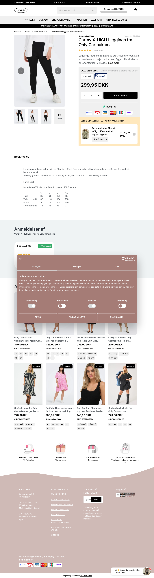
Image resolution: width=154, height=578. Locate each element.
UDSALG (43, 19)
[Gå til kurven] (135, 10)
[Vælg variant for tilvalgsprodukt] (100, 139)
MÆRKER (82, 19)
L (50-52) (81, 358)
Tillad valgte (77, 317)
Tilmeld (96, 499)
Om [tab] (117, 267)
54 (21, 358)
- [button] (84, 95)
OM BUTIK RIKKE (58, 494)
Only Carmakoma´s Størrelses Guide (119, 70)
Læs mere (114, 63)
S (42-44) (82, 354)
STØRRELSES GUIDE (116, 19)
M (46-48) (92, 354)
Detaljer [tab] (77, 267)
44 (21, 354)
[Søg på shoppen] (92, 10)
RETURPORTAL (58, 514)
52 (16, 358)
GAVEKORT (96, 19)
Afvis (38, 317)
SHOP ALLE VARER (62, 19)
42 (16, 354)
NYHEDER (30, 19)
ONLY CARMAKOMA (86, 36)
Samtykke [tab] (37, 267)
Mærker (27, 32)
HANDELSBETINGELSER (62, 504)
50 (36, 354)
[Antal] (91, 95)
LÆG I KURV (120, 95)
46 (26, 354)
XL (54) (91, 358)
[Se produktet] (85, 134)
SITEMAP (55, 535)
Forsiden (17, 32)
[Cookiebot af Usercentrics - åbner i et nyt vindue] (123, 259)
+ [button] (99, 95)
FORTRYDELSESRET (60, 509)
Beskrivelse (21, 156)
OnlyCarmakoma (40, 32)
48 (31, 354)
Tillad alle (116, 317)
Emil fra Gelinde (86, 576)
